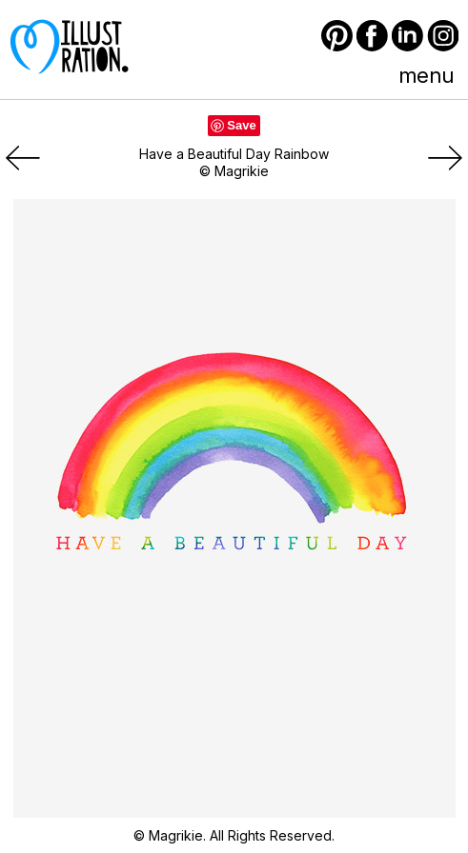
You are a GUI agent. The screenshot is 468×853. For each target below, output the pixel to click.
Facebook (372, 35)
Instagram (442, 35)
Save (241, 125)
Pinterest (337, 35)
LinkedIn (407, 35)
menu (426, 75)
